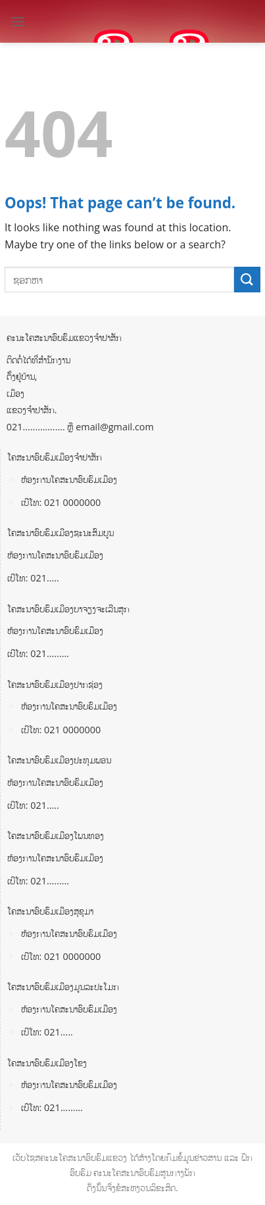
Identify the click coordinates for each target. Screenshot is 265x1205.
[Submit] (247, 279)
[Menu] (18, 21)
